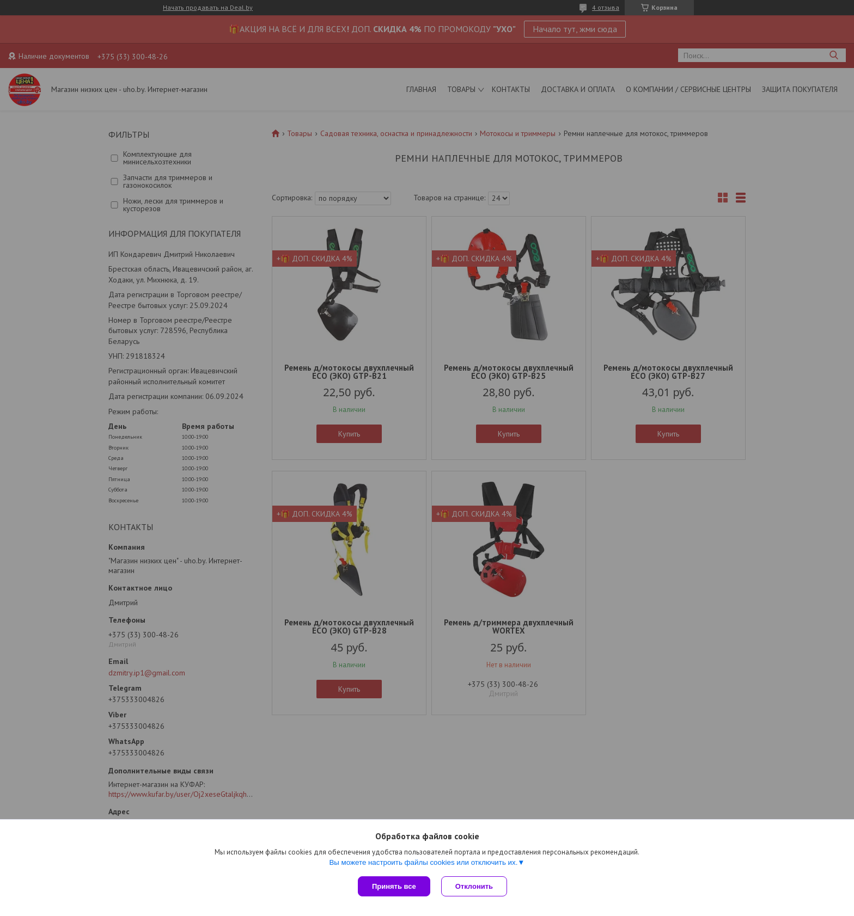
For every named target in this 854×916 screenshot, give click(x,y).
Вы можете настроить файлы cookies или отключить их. (423, 862)
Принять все (394, 886)
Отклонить (474, 886)
